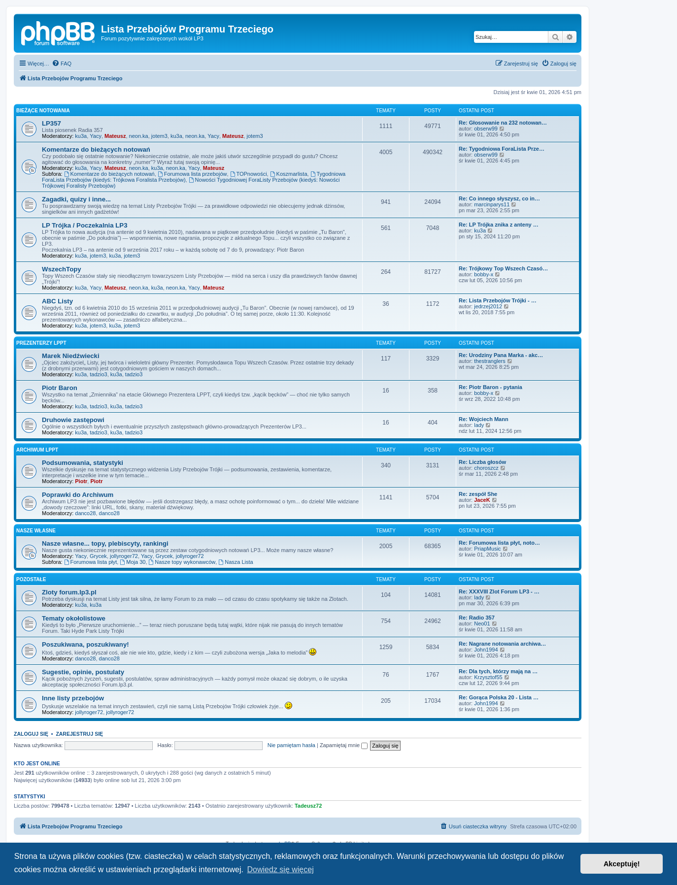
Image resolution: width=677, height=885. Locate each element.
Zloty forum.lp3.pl (69, 592)
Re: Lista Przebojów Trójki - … (498, 300)
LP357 (51, 123)
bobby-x (483, 274)
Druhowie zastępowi (73, 420)
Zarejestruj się (79, 734)
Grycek (98, 556)
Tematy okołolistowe (73, 618)
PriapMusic (487, 549)
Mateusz (115, 136)
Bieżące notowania (43, 110)
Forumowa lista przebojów (192, 174)
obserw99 (486, 128)
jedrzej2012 (488, 306)
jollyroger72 (124, 556)
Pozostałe (31, 579)
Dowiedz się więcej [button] (280, 869)
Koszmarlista (288, 174)
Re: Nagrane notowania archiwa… (502, 644)
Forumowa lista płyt (90, 562)
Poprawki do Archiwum (77, 494)
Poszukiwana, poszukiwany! (85, 644)
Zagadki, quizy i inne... (76, 199)
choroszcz (486, 468)
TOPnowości (248, 174)
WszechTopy (61, 269)
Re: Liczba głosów (482, 462)
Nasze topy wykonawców (182, 562)
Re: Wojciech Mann (483, 419)
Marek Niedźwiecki (71, 356)
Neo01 (482, 623)
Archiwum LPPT (37, 450)
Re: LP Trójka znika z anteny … (499, 225)
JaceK (482, 500)
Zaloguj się (31, 734)
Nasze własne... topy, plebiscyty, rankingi (105, 543)
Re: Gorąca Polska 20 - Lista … (499, 697)
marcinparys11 (491, 204)
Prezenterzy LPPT (41, 343)
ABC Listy (57, 301)
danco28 (85, 513)
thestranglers (490, 361)
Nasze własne (36, 530)
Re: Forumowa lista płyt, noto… (499, 543)
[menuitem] (61, 63)
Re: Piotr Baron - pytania (490, 387)
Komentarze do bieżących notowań (96, 149)
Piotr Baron (59, 388)
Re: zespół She (478, 494)
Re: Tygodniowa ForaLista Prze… (501, 149)
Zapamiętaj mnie (344, 745)
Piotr (81, 481)
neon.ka (138, 136)
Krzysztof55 (488, 677)
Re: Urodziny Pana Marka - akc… (501, 355)
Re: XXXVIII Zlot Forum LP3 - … (499, 591)
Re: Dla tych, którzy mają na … (498, 671)
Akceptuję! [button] (622, 864)
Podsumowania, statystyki (82, 462)
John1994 (486, 650)
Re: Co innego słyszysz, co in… (499, 198)
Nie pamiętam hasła (291, 745)
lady (479, 425)
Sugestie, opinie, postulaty (83, 672)
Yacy (96, 136)
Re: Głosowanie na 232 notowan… (503, 123)
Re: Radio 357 (477, 618)
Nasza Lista (235, 562)
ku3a (81, 136)
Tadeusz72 (308, 806)
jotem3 (159, 136)
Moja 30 (132, 562)
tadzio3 (98, 374)
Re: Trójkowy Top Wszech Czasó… (503, 268)
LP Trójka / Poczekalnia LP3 (84, 225)
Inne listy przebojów (73, 698)
